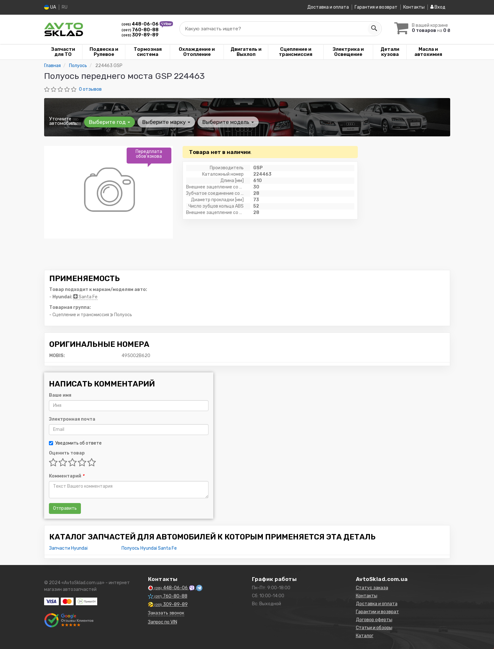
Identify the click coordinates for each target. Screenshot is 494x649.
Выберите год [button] (109, 121)
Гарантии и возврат (377, 611)
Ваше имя (60, 395)
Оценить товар (67, 452)
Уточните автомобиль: (63, 121)
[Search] (374, 28)
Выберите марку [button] (166, 121)
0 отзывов (90, 89)
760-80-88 (140, 29)
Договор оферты (374, 619)
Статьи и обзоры (374, 627)
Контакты (414, 7)
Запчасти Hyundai (68, 548)
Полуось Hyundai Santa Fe (149, 548)
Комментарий (66, 475)
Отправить (65, 508)
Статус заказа (372, 587)
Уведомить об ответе (75, 443)
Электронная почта (72, 419)
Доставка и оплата (328, 7)
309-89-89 (140, 34)
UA (50, 7)
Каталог (364, 635)
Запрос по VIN (162, 621)
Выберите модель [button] (228, 121)
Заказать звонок (166, 612)
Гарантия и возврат (376, 7)
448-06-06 (141, 24)
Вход (437, 7)
